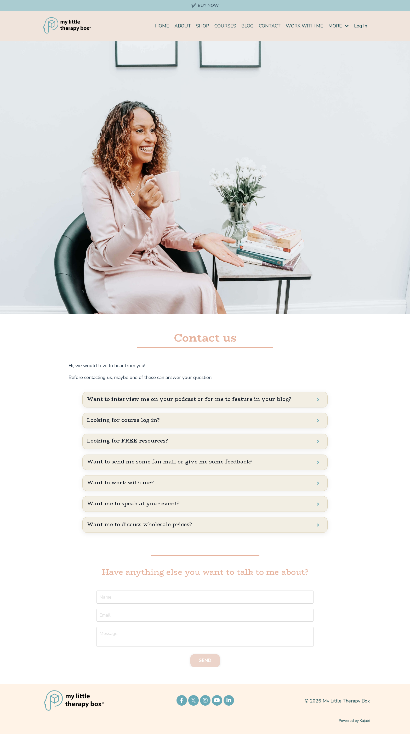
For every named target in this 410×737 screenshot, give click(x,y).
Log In (360, 26)
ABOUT (181, 26)
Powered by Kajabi (354, 723)
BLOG (247, 26)
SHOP (201, 26)
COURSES (224, 26)
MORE (338, 26)
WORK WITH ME (304, 26)
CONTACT (269, 26)
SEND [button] (205, 663)
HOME (161, 26)
